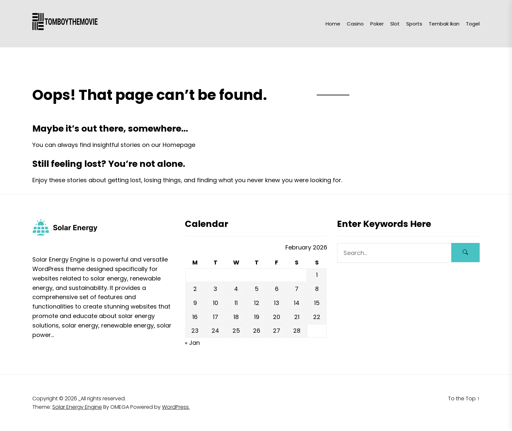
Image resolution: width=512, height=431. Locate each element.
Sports (414, 23)
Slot (395, 23)
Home (333, 23)
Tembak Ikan (444, 23)
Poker (377, 23)
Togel (473, 23)
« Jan (192, 343)
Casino (355, 23)
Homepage (179, 145)
